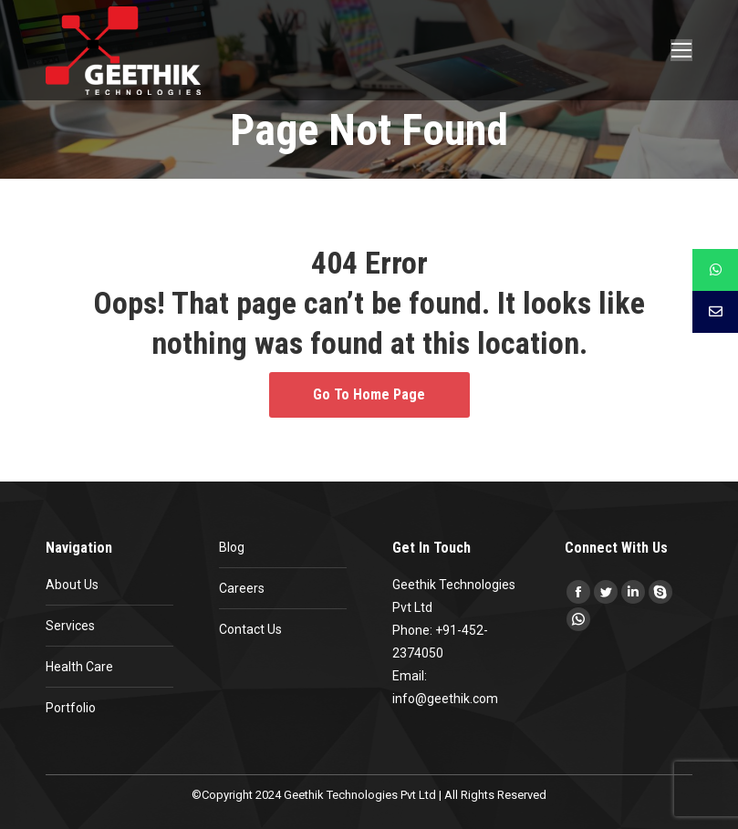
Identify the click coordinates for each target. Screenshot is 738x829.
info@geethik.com (445, 698)
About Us (72, 584)
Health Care (79, 666)
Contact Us (250, 629)
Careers (242, 588)
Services (70, 625)
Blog (231, 547)
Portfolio (71, 707)
